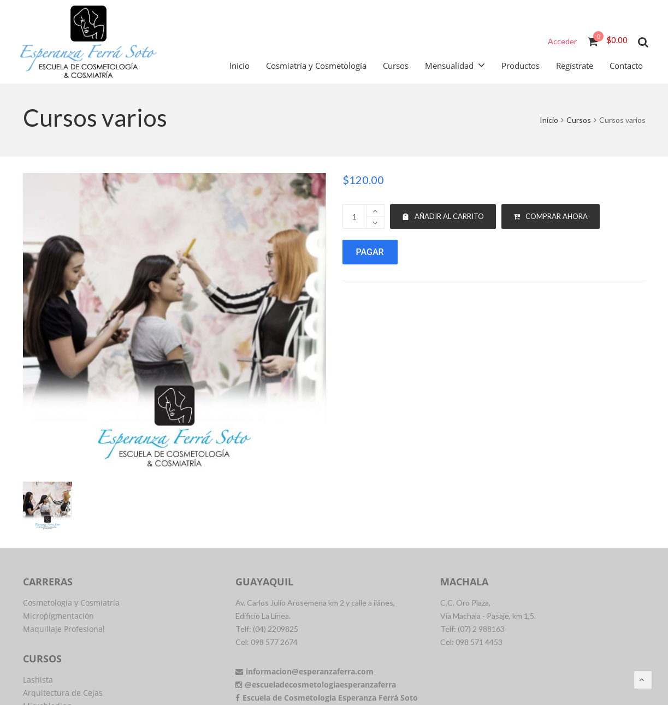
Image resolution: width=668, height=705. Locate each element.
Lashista (38, 679)
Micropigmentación (58, 616)
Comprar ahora (550, 216)
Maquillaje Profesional (64, 629)
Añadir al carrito (443, 216)
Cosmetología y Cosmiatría (71, 602)
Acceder (562, 41)
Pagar (370, 252)
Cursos (578, 120)
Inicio (549, 120)
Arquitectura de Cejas (63, 693)
